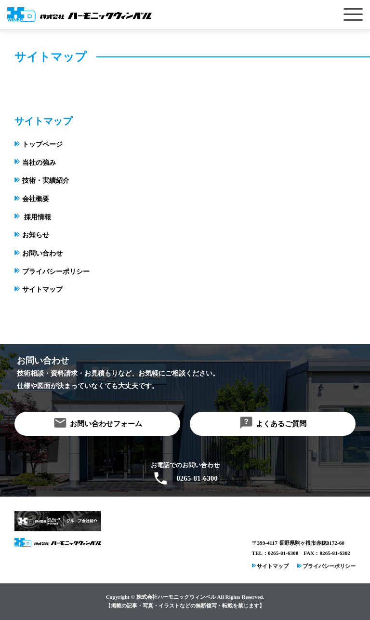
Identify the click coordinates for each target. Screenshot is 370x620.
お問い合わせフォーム (106, 424)
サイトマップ (42, 289)
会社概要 (35, 198)
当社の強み (39, 162)
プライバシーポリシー (56, 271)
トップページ (42, 144)
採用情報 (37, 217)
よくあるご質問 (281, 424)
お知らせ (35, 235)
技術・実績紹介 (45, 180)
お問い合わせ (42, 253)
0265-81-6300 (197, 478)
